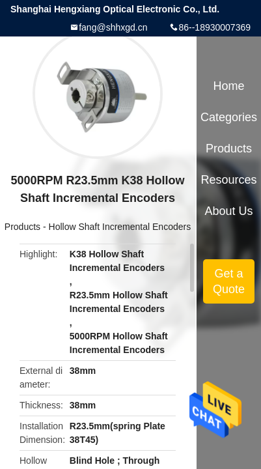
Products (22, 226)
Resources (229, 179)
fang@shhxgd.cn (113, 27)
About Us (229, 211)
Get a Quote (229, 281)
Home (229, 85)
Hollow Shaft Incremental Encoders (120, 226)
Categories (228, 117)
